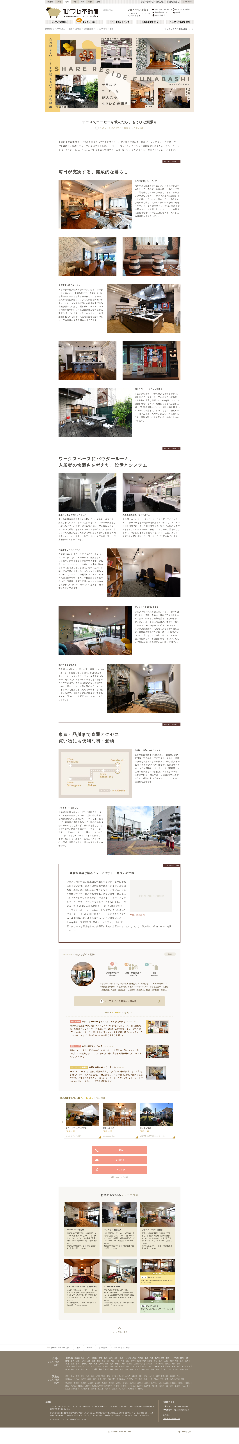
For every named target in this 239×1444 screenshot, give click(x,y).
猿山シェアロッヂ (151, 1277)
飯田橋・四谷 (137, 1376)
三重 (88, 1361)
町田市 (154, 1386)
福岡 (100, 1369)
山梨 (77, 1361)
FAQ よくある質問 (181, 9)
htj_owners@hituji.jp (181, 1410)
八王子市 (185, 1386)
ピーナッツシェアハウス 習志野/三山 (82, 1287)
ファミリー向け (89, 22)
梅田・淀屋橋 (127, 1364)
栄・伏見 (110, 1361)
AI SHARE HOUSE (112, 1287)
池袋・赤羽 (90, 1376)
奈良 (106, 1364)
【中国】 (157, 1366)
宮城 (100, 1358)
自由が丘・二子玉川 (72, 1379)
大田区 (90, 1383)
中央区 (94, 1386)
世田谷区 (68, 1383)
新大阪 (167, 1364)
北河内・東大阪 (102, 1366)
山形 (106, 1358)
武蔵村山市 (132, 1389)
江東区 (174, 1383)
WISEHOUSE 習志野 (75, 1230)
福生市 (114, 1389)
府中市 (123, 1386)
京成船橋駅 (88, 29)
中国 (90, 2)
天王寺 (149, 1364)
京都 (95, 1364)
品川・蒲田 (100, 1376)
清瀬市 (161, 1386)
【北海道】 (69, 1358)
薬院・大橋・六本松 (158, 1369)
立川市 (139, 1386)
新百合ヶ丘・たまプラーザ (127, 1379)
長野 (187, 1358)
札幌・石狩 (85, 1358)
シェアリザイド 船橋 (104, 29)
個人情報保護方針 (73, 1419)
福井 (93, 1361)
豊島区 (104, 1383)
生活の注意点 (158, 15)
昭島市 (107, 1389)
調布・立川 (86, 1379)
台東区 (146, 1383)
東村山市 (122, 1389)
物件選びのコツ (159, 12)
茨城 (162, 1358)
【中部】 (176, 1358)
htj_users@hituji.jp (181, 1406)
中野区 (111, 1383)
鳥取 (178, 1366)
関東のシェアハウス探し (55, 29)
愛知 (182, 1358)
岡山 (168, 1366)
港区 (67, 1386)
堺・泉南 (113, 1366)
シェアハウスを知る (138, 9)
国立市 (67, 1389)
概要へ (171, 954)
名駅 (103, 1361)
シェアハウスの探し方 (162, 9)
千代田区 (131, 1386)
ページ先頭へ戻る (119, 1332)
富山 (98, 1361)
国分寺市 (169, 1386)
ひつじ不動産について (119, 22)
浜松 (155, 1361)
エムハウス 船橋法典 (112, 1230)
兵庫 (101, 1364)
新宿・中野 (80, 1376)
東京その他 (179, 1379)
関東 (67, 2)
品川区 (166, 1383)
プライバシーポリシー (171, 1419)
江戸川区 (154, 1383)
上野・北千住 (112, 1376)
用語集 (176, 12)
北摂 (92, 1366)
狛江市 (100, 1389)
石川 (83, 1361)
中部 (75, 2)
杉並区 (76, 1383)
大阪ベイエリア (83, 1366)
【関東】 (128, 1358)
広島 (162, 1366)
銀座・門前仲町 (162, 1376)
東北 (59, 2)
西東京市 (75, 1389)
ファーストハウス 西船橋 (152, 1230)
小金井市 (147, 1386)
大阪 (90, 1364)
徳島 (173, 1366)
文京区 (73, 1386)
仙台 (116, 1358)
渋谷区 (125, 1383)
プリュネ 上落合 (149, 1306)
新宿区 (97, 1383)
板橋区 (83, 1383)
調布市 (100, 1386)
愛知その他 (174, 1361)
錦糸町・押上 (175, 1376)
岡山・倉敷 (69, 1369)
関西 (82, 2)
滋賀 (111, 1364)
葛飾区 (187, 1383)
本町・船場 (158, 1364)
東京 (134, 1358)
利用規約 (166, 1415)
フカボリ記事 (138, 128)
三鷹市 (87, 1386)
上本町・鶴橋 (70, 1366)
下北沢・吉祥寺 (124, 1376)
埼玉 (151, 1358)
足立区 (118, 1383)
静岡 (67, 1361)
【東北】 (94, 1358)
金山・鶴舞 (130, 1361)
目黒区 (139, 1383)
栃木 (157, 1358)
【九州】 (95, 1369)
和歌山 (117, 1364)
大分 (106, 1369)
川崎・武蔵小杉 (109, 1379)
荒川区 (180, 1383)
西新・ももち (173, 1369)
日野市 (93, 1389)
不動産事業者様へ (150, 22)
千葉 (70, 29)
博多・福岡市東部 (131, 1369)
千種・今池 (120, 1361)
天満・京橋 (176, 1364)
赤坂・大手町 (149, 1376)
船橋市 (78, 29)
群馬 (167, 1358)
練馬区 (132, 1383)
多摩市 (177, 1386)
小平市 (116, 1386)
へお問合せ (118, 1001)
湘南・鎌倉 (143, 1379)
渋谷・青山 (69, 1376)
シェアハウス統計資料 (180, 22)
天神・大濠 (144, 1369)
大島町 (140, 1389)
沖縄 (111, 1369)
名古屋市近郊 (141, 1361)
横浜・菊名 (97, 1379)
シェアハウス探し (59, 22)
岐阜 (72, 1361)
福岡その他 (184, 1369)
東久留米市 (85, 1389)
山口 (184, 1366)
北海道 (50, 2)
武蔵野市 (108, 1386)
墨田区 (80, 1386)
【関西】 (84, 1364)
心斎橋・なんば (139, 1364)
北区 (160, 1383)
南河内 (121, 1366)
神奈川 (140, 1358)
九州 (98, 2)
